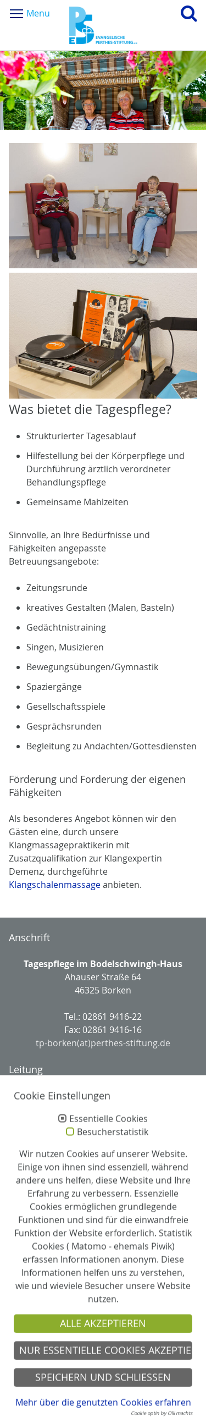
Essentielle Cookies (108, 1136)
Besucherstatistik (112, 1149)
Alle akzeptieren (103, 1340)
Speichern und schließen (103, 1394)
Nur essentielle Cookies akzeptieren (105, 1367)
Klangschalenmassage (55, 885)
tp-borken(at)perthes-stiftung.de (103, 1043)
